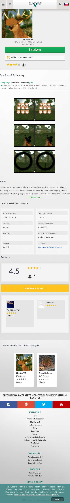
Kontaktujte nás (35, 473)
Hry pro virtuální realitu (35, 419)
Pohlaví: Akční (28, 44)
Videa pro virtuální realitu (35, 437)
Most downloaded (35, 425)
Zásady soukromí (35, 460)
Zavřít (57, 499)
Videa (35, 434)
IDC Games (20, 42)
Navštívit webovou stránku (50, 247)
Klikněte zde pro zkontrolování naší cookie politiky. (36, 495)
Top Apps (35, 446)
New (35, 428)
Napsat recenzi (35, 288)
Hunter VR (21, 373)
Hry (35, 416)
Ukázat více (35, 197)
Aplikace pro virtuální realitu (35, 440)
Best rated (35, 431)
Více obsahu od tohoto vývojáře (21, 345)
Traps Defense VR (47, 373)
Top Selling (35, 443)
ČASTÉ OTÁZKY (35, 476)
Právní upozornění (35, 457)
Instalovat (35, 49)
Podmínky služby (35, 463)
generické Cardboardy (20, 82)
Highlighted (35, 422)
